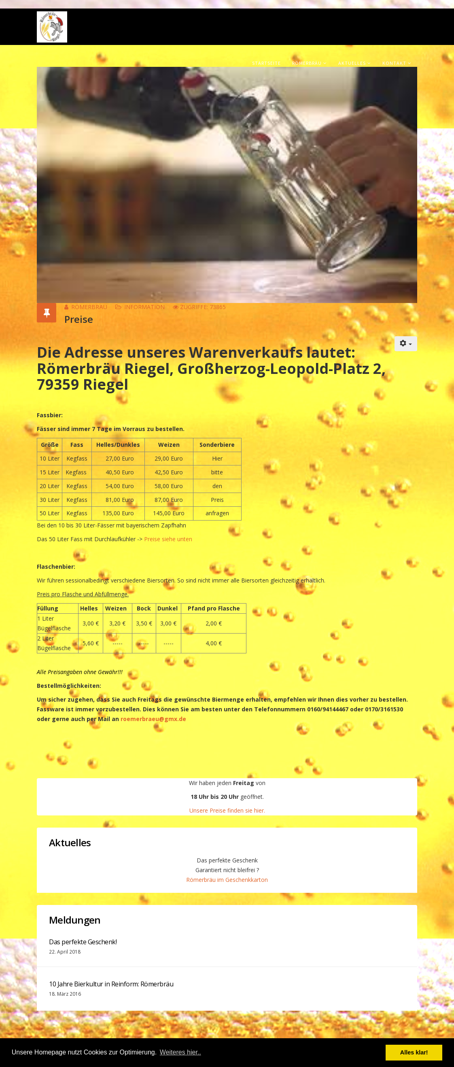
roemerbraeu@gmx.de (153, 719)
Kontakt (394, 63)
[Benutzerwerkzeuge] (406, 343)
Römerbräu (307, 63)
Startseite (266, 63)
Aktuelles (352, 63)
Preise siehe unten (167, 539)
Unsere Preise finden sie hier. (227, 810)
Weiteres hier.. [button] (180, 1052)
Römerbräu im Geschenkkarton (227, 879)
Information (144, 307)
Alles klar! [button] (414, 1052)
